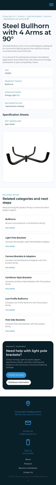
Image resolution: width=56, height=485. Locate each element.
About (28, 459)
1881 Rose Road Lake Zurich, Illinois (28, 415)
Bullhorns (47, 16)
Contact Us (28, 472)
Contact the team (16, 375)
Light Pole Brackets (34, 16)
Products (21, 16)
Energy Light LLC (9, 16)
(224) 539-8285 (28, 453)
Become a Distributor (28, 468)
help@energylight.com (28, 434)
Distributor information (18, 382)
